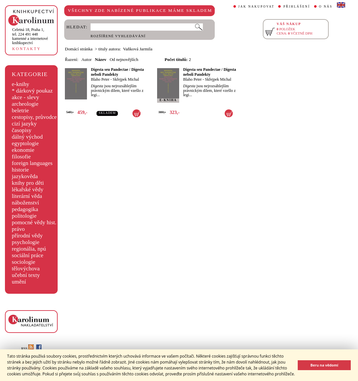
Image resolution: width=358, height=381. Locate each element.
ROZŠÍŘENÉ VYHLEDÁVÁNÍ (118, 36)
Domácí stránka (79, 48)
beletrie (20, 110)
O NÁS (326, 6)
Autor (86, 59)
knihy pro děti (28, 183)
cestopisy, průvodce (34, 117)
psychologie (26, 242)
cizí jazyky (24, 124)
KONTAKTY (26, 48)
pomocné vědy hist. (34, 222)
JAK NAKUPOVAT (256, 6)
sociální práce (27, 255)
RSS (27, 348)
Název (100, 59)
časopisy (22, 130)
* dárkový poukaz (32, 91)
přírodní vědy (27, 235)
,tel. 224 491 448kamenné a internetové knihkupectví (30, 36)
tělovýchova (26, 268)
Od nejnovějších (124, 59)
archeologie (25, 104)
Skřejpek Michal (126, 79)
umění (19, 282)
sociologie (23, 262)
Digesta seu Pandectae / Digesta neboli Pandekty (117, 72)
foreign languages (32, 163)
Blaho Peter (100, 79)
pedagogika (25, 209)
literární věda (27, 196)
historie (20, 170)
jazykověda (25, 176)
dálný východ (27, 137)
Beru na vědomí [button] (324, 365)
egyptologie (25, 143)
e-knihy (20, 84)
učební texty (26, 275)
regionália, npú (29, 249)
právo (18, 229)
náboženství (25, 203)
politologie (24, 216)
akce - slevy (25, 97)
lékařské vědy (27, 189)
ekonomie (23, 150)
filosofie (21, 156)
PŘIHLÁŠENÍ (296, 6)
